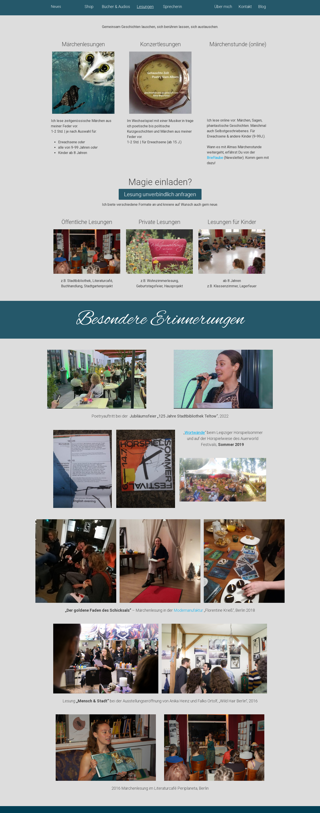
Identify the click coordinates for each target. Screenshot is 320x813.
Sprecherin (172, 6)
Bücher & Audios (116, 6)
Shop (89, 6)
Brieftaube (215, 158)
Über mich (223, 6)
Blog (262, 6)
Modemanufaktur (188, 610)
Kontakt (245, 6)
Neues (56, 6)
